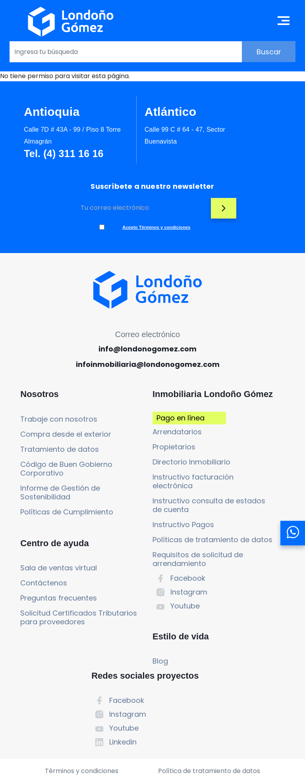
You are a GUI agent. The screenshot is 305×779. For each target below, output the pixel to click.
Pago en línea (126, 444)
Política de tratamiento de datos (213, 734)
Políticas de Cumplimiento (34, 535)
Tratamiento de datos (48, 468)
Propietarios (129, 477)
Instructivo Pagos (139, 555)
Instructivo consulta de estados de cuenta (149, 535)
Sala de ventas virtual (47, 598)
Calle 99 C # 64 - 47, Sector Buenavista (144, 134)
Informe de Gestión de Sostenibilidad (49, 511)
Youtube (141, 645)
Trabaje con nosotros (47, 429)
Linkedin (240, 482)
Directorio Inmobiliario (147, 492)
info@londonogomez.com (147, 360)
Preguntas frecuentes (47, 628)
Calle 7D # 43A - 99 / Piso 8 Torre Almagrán (56, 134)
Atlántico (140, 110)
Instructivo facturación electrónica (148, 512)
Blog (116, 703)
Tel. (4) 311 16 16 (56, 158)
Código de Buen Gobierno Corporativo (48, 487)
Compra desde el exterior (40, 448)
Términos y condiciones (77, 734)
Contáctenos (32, 613)
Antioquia (51, 110)
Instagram (144, 631)
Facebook (143, 617)
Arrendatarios (133, 462)
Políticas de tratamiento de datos (151, 574)
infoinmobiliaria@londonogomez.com (146, 375)
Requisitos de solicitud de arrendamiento (148, 598)
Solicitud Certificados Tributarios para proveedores (47, 652)
